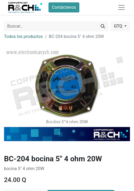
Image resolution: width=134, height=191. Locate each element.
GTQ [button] (118, 26)
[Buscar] (102, 26)
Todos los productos (23, 36)
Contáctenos (64, 7)
